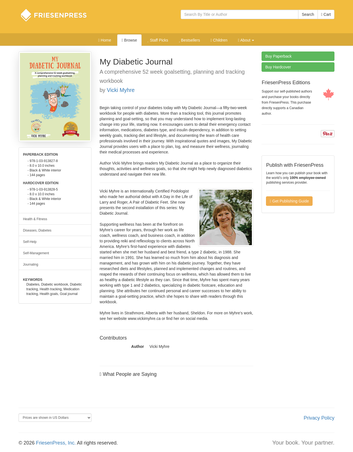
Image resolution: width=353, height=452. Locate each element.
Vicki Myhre (121, 90)
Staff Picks (157, 40)
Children (219, 40)
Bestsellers (189, 40)
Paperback (278, 56)
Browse (129, 40)
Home (104, 40)
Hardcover (278, 67)
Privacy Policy (319, 418)
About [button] (246, 40)
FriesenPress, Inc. (56, 443)
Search (308, 14)
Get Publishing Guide (289, 201)
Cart (326, 14)
